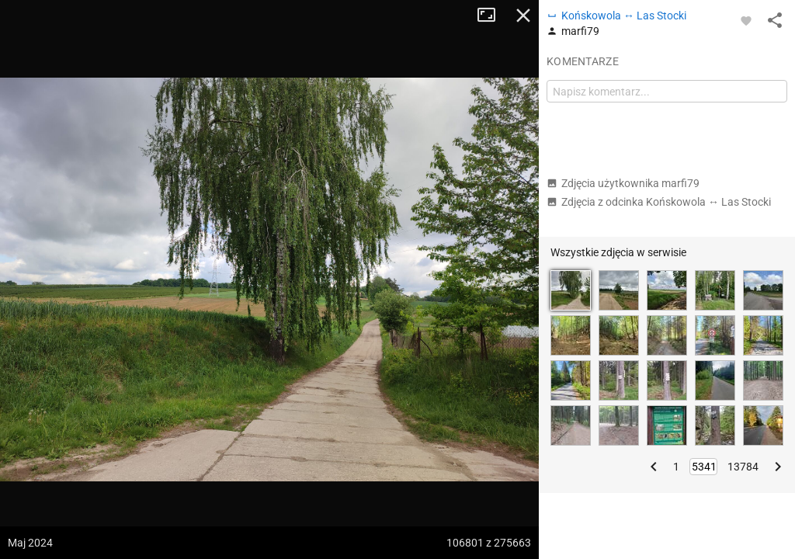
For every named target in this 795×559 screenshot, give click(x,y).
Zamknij (523, 15)
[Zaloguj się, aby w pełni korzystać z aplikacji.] (746, 20)
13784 (743, 466)
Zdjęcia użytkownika (623, 183)
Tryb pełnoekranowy (492, 15)
